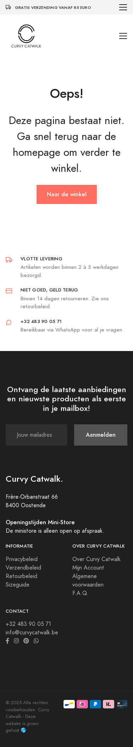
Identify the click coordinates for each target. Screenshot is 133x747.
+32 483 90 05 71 (28, 624)
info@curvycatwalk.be (32, 632)
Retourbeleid (21, 576)
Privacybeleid (22, 559)
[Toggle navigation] (123, 7)
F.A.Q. (80, 593)
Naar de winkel (67, 194)
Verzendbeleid (23, 568)
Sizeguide (17, 585)
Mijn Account (88, 568)
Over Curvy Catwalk (96, 559)
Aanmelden (101, 435)
